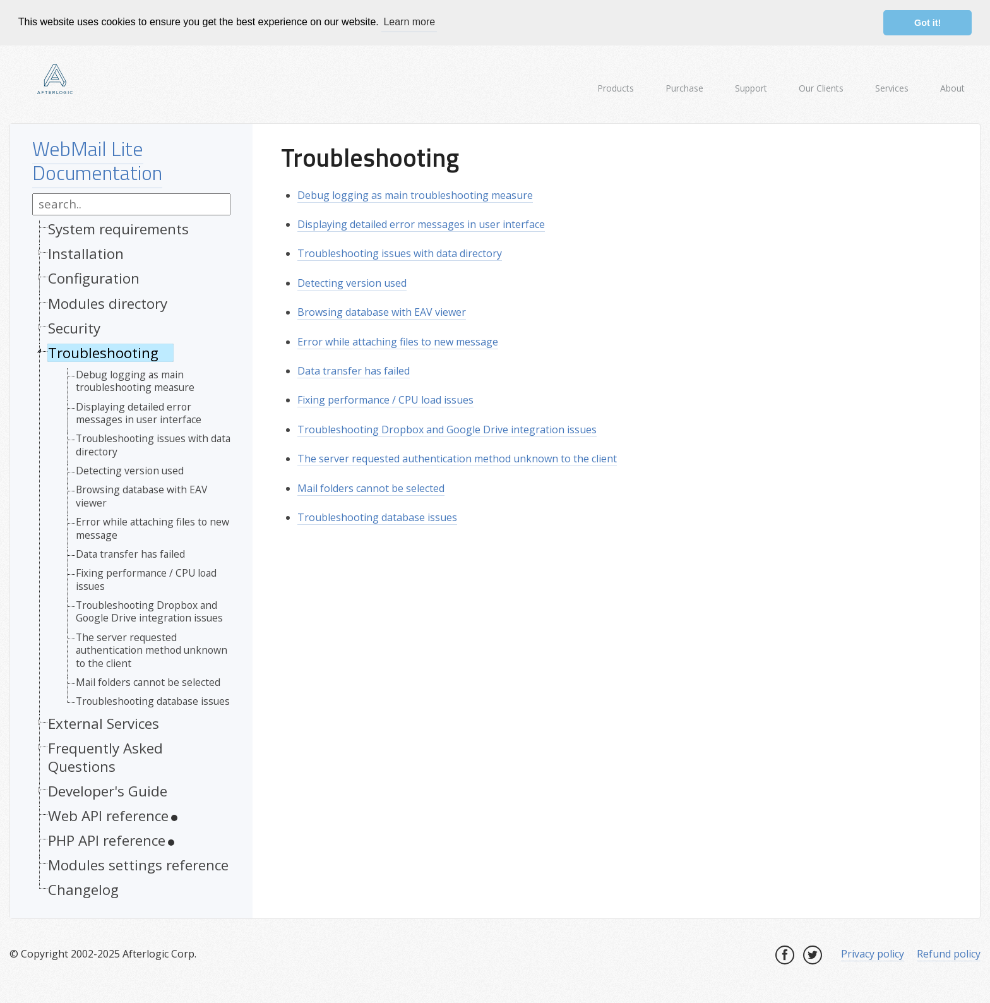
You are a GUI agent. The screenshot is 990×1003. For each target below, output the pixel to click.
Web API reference (108, 815)
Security (74, 327)
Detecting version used (130, 470)
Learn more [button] (409, 21)
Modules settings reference (138, 864)
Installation (86, 253)
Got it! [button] (927, 23)
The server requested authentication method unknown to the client (151, 649)
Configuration (94, 277)
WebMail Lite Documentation (97, 159)
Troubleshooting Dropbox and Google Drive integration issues (149, 611)
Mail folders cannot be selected (148, 681)
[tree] (131, 561)
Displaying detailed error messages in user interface (138, 412)
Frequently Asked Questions (105, 756)
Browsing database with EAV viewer (141, 495)
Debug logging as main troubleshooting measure (135, 380)
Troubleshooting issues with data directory (153, 444)
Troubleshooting (103, 351)
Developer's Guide (107, 790)
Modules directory (107, 302)
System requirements (118, 228)
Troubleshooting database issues (153, 700)
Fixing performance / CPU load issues (146, 579)
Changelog (83, 889)
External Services (103, 722)
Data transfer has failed (130, 552)
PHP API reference (106, 840)
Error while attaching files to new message (152, 528)
